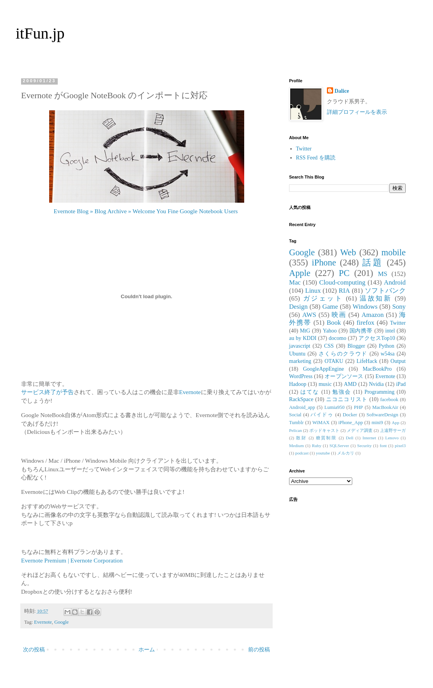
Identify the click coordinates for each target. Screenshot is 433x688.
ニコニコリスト (346, 399)
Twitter (304, 149)
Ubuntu (297, 354)
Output (398, 361)
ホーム (146, 650)
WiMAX (321, 422)
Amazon (373, 314)
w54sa (388, 354)
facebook (389, 399)
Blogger (356, 346)
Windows (365, 306)
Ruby (316, 445)
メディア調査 (360, 430)
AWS (309, 314)
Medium (296, 445)
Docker (349, 414)
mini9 (377, 422)
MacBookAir (385, 407)
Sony (399, 306)
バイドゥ (322, 414)
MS (382, 274)
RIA (344, 290)
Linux (313, 290)
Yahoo (330, 331)
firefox (365, 322)
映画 (339, 314)
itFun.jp (40, 33)
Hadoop (297, 384)
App (395, 422)
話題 (372, 262)
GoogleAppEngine (323, 369)
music (325, 384)
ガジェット (323, 298)
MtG (305, 331)
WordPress (300, 376)
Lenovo (392, 437)
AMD (350, 384)
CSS (329, 346)
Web (348, 252)
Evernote (190, 392)
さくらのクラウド (343, 354)
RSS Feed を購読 (315, 158)
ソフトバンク (385, 290)
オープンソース (344, 376)
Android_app (302, 407)
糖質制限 (326, 437)
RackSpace (301, 399)
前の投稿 (259, 650)
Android (395, 282)
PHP (358, 407)
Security (364, 445)
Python (386, 346)
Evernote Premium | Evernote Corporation (71, 560)
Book (334, 322)
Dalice (342, 91)
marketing (300, 361)
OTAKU (334, 361)
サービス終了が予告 (47, 392)
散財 (301, 437)
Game (330, 306)
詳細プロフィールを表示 (357, 112)
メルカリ (345, 453)
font (383, 445)
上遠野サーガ (393, 430)
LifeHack (367, 361)
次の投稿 (34, 650)
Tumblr (296, 422)
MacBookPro (377, 369)
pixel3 (400, 445)
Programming (379, 392)
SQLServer (339, 445)
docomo (337, 338)
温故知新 (376, 298)
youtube (323, 453)
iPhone (324, 262)
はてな (309, 392)
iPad (401, 384)
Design (298, 306)
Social (295, 414)
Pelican (295, 430)
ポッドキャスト (324, 430)
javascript (299, 346)
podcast (302, 453)
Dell (349, 437)
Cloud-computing (342, 282)
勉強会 (341, 392)
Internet (369, 437)
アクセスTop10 (376, 338)
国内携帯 (361, 331)
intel (390, 331)
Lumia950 (334, 407)
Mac (295, 282)
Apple (300, 273)
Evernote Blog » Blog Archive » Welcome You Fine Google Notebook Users (146, 211)
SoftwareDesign (382, 414)
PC (344, 273)
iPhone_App (350, 422)
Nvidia (376, 384)
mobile (394, 252)
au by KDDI (302, 338)
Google (61, 622)
